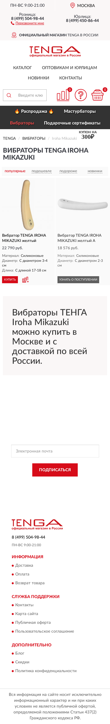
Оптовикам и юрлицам (69, 68)
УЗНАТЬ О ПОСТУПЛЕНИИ (78, 279)
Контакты (70, 78)
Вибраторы (22, 123)
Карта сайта (26, 614)
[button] (27, 23)
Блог (19, 654)
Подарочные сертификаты (72, 123)
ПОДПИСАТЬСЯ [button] (55, 470)
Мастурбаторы (80, 111)
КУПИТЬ (10, 279)
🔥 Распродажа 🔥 (34, 111)
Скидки (22, 662)
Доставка (24, 566)
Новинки (38, 78)
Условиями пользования (69, 488)
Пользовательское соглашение (44, 632)
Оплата (22, 574)
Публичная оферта (33, 623)
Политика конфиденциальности (46, 671)
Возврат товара (30, 583)
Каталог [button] (22, 68)
